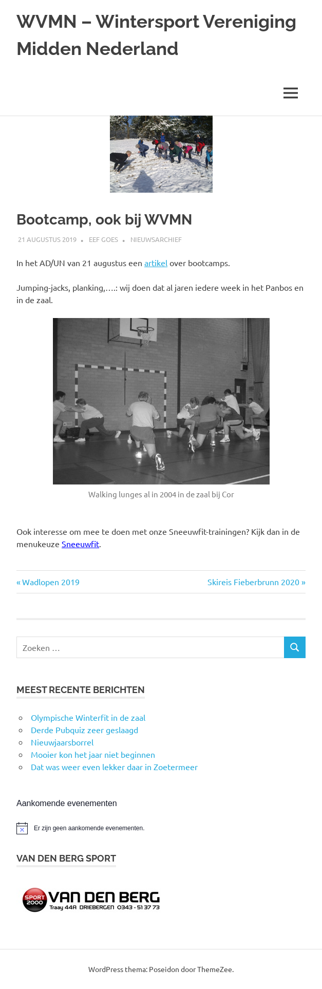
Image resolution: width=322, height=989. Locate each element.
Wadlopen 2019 (51, 581)
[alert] (161, 828)
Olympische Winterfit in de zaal (88, 717)
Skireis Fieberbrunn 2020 (253, 581)
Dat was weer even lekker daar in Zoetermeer (114, 766)
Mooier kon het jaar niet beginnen (93, 754)
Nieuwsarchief (156, 239)
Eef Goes (103, 239)
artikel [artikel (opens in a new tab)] (155, 262)
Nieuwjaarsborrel (62, 742)
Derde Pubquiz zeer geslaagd (84, 729)
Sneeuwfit (80, 543)
